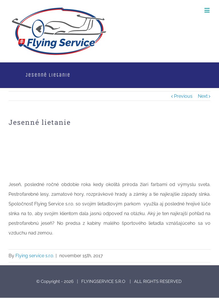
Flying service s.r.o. (34, 255)
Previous (183, 96)
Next (203, 96)
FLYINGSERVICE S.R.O (103, 281)
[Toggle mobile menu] (207, 10)
